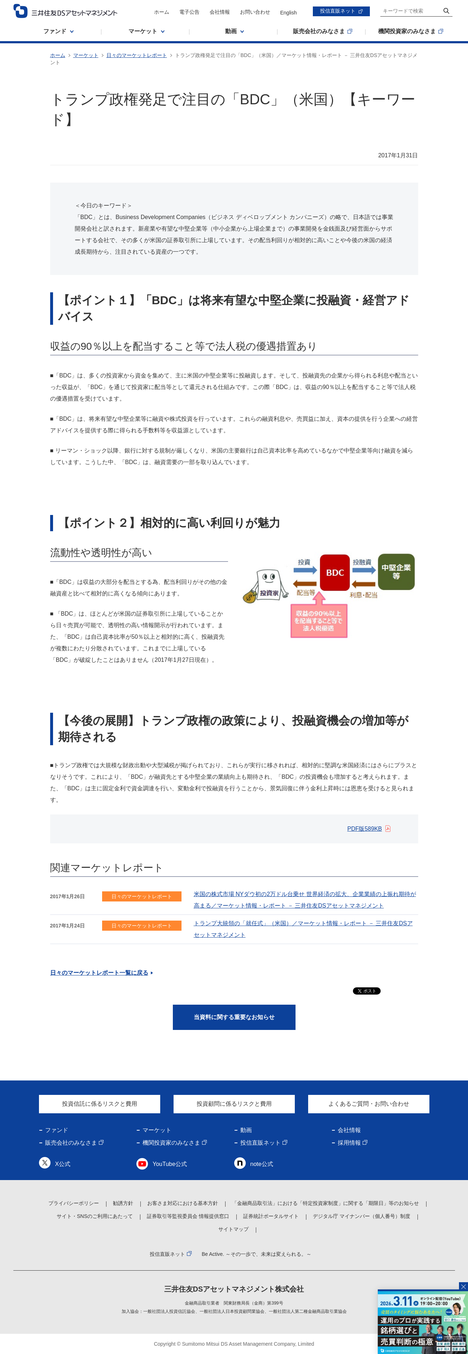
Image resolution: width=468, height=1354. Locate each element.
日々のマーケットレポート (136, 55)
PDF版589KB (364, 829)
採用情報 (349, 1143)
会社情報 (220, 12)
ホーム (161, 12)
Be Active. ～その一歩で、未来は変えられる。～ (256, 1254)
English (288, 13)
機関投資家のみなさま (171, 1143)
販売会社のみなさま (71, 1143)
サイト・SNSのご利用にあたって (95, 1216)
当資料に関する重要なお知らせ (234, 1017)
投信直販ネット (337, 11)
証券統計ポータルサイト (271, 1216)
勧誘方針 (123, 1203)
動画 (246, 1130)
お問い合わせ (255, 12)
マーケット (86, 55)
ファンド (56, 1130)
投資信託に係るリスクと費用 (99, 1104)
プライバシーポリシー (73, 1203)
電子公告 (189, 12)
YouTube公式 (170, 1164)
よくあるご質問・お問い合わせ (368, 1104)
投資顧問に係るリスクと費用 (234, 1104)
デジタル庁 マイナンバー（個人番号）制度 (361, 1216)
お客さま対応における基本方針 (182, 1203)
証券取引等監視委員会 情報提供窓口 (188, 1216)
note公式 (261, 1164)
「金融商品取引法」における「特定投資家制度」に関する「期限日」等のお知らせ (325, 1203)
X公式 (63, 1164)
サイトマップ (233, 1229)
